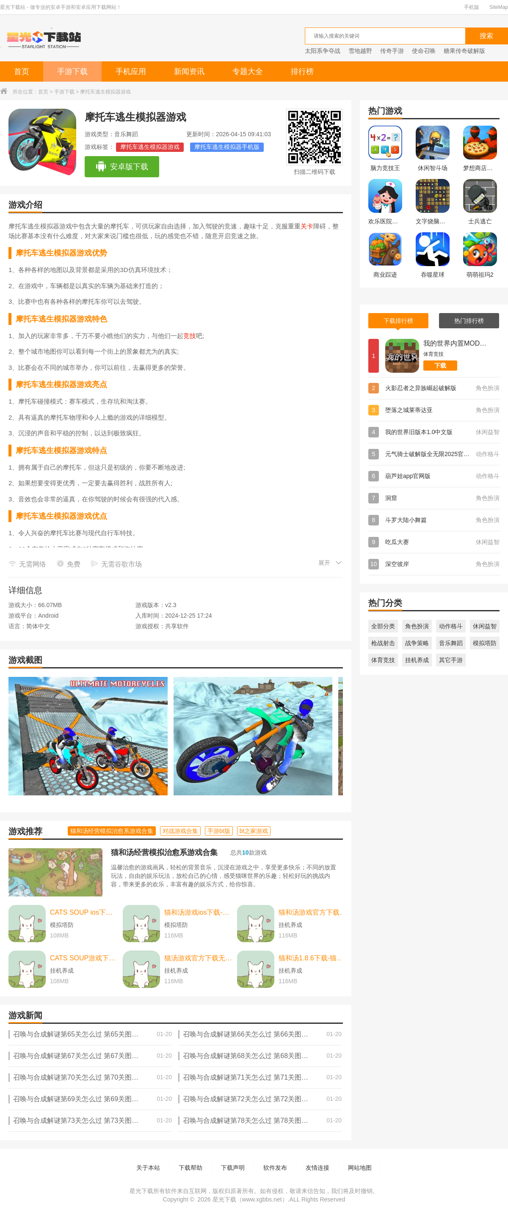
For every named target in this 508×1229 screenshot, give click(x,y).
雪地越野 (360, 50)
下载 (440, 365)
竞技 (189, 335)
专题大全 (247, 71)
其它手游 (451, 660)
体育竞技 (383, 660)
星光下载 (224, 1199)
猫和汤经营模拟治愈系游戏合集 (164, 852)
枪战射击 (383, 643)
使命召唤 (424, 50)
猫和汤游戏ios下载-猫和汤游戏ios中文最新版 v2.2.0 (198, 912)
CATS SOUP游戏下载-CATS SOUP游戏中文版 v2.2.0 (84, 958)
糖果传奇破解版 (464, 50)
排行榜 (302, 71)
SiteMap (498, 7)
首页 (21, 71)
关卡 (307, 226)
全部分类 (383, 626)
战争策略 (417, 643)
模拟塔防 (485, 643)
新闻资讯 (189, 71)
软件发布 (275, 1167)
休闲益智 (485, 626)
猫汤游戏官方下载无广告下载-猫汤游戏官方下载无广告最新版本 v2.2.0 (198, 958)
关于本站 (148, 1167)
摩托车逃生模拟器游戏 (149, 146)
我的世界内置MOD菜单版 (455, 343)
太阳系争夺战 (322, 50)
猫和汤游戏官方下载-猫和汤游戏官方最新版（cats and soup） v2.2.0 (313, 912)
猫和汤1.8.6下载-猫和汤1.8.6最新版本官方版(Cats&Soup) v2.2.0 (313, 958)
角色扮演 (417, 626)
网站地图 (360, 1167)
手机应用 (131, 71)
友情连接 (317, 1167)
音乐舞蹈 (451, 643)
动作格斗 (451, 626)
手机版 (471, 7)
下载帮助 (190, 1167)
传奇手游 (392, 50)
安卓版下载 (121, 166)
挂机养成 (417, 660)
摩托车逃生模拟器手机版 (227, 146)
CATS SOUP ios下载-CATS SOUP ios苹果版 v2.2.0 (84, 912)
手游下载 (72, 71)
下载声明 (233, 1167)
